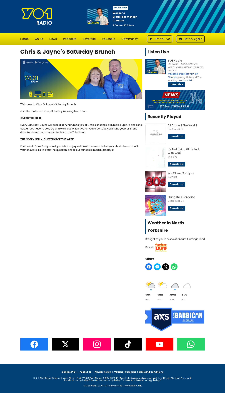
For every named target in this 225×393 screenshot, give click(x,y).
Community (129, 39)
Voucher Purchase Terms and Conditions (138, 371)
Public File (85, 371)
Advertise (89, 39)
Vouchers (108, 39)
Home (24, 39)
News (53, 39)
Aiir (139, 385)
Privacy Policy (103, 371)
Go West (172, 177)
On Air (39, 39)
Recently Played (164, 116)
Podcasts (69, 39)
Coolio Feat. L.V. (176, 200)
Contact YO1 (69, 371)
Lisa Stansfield (185, 80)
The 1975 (172, 156)
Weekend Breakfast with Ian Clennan (125, 16)
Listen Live (176, 84)
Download (176, 136)
